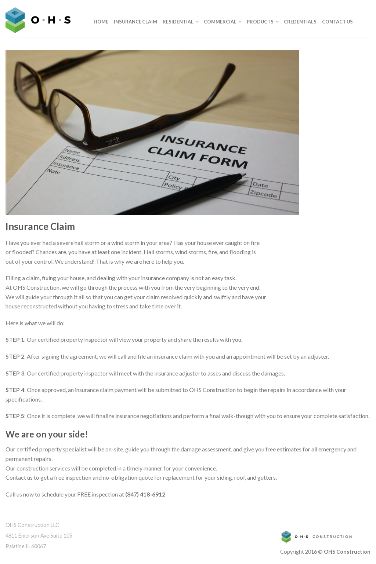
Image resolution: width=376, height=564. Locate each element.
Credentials (300, 22)
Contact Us (337, 22)
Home (101, 22)
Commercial (220, 22)
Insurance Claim (135, 22)
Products (260, 22)
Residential (178, 22)
